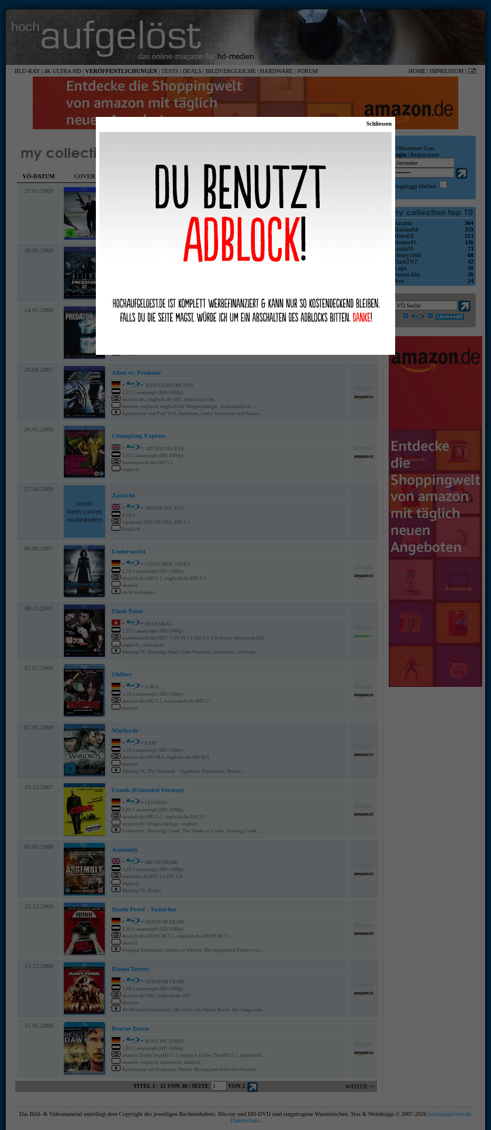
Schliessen (379, 123)
